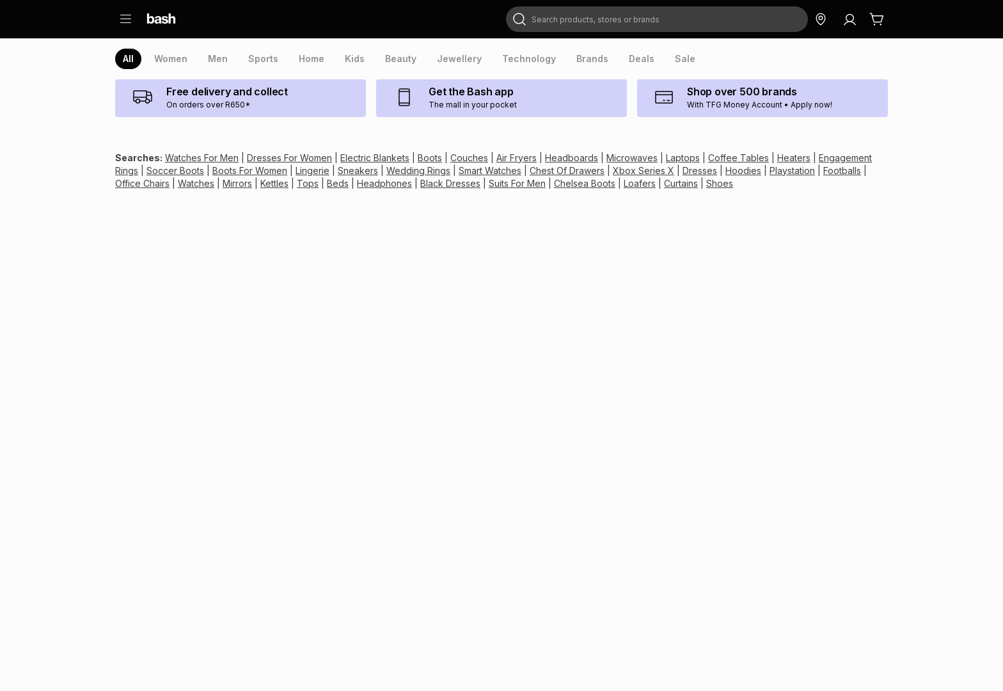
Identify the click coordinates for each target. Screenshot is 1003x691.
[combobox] (657, 19)
